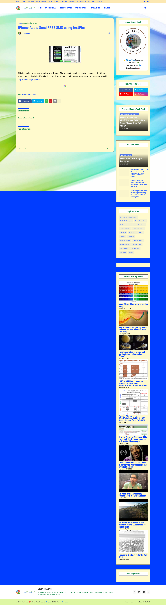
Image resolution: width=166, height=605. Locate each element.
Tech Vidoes (135, 248)
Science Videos (124, 244)
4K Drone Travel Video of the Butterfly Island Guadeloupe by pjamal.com (132, 524)
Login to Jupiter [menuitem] (66, 8)
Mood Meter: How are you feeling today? (131, 160)
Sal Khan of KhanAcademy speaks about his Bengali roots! (132, 494)
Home (17, 1)
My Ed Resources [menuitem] (80, 8)
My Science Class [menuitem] (51, 8)
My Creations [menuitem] (95, 8)
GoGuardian (63, 1)
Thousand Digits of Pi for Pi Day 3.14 (133, 556)
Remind (56, 1)
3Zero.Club (130, 60)
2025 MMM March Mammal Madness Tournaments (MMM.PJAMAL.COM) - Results (139, 173)
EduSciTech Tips (140, 221)
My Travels (91, 1)
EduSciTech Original (126, 221)
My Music (72, 1)
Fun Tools (132, 233)
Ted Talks (123, 252)
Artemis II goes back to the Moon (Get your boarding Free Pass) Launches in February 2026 (139, 194)
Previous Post (23, 149)
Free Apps (123, 233)
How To (122, 236)
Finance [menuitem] (107, 8)
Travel (131, 252)
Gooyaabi (65, 602)
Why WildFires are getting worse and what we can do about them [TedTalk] (133, 329)
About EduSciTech (144, 602)
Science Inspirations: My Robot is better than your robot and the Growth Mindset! (133, 464)
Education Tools (124, 229)
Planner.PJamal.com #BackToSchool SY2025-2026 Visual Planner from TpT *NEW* (132, 121)
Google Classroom (41, 1)
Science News (137, 240)
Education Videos (138, 229)
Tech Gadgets (124, 248)
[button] (145, 8)
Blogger (48, 602)
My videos (131, 236)
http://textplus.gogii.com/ (29, 79)
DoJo (50, 1)
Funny (140, 233)
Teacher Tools (137, 244)
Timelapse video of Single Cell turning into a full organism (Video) (132, 354)
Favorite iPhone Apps (30, 23)
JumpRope (31, 1)
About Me (99, 1)
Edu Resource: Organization (128, 217)
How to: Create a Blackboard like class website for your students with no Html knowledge (133, 439)
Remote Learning (125, 240)
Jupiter (23, 1)
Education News (139, 225)
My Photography (81, 1)
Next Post (107, 149)
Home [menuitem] (40, 8)
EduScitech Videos (125, 225)
